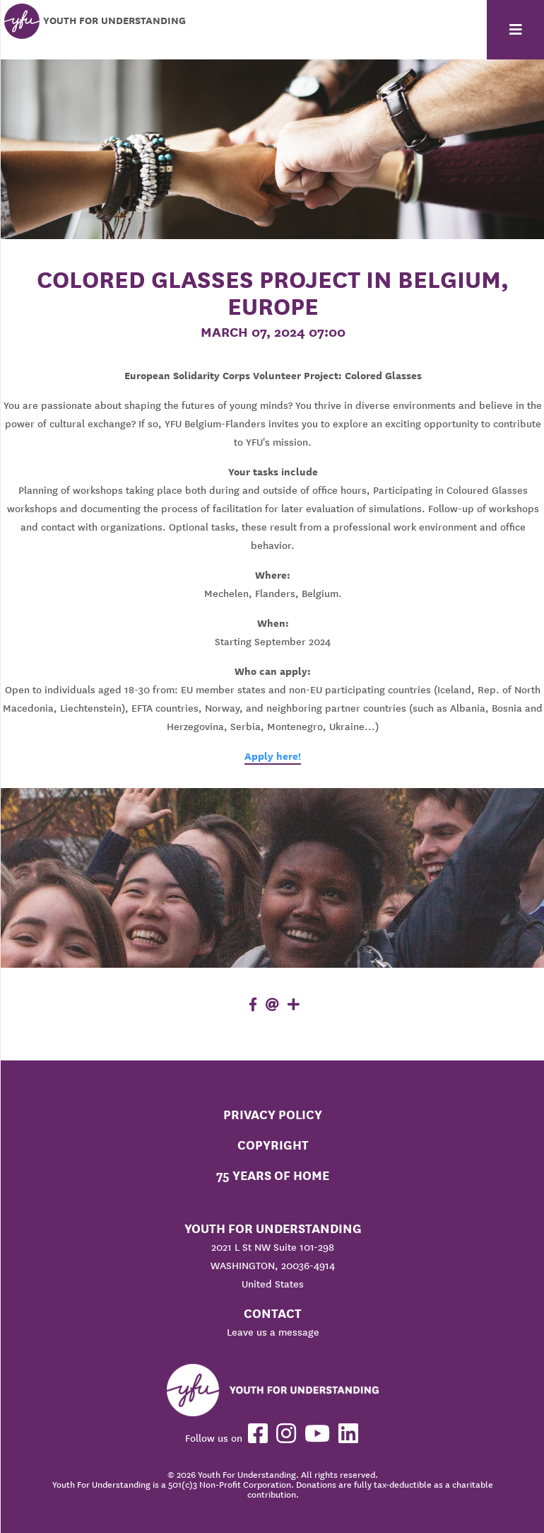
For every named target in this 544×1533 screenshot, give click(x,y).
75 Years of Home (272, 1175)
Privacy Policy (272, 1114)
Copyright (273, 1145)
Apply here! (272, 756)
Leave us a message (273, 1332)
